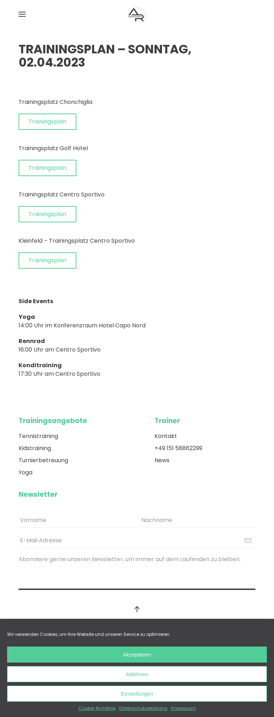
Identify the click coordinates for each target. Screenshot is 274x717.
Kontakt (165, 436)
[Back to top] (137, 609)
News (161, 460)
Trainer (167, 421)
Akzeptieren (137, 655)
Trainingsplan (47, 121)
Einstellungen (137, 694)
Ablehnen (137, 674)
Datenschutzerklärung (143, 708)
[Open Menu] (22, 14)
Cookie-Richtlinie (97, 708)
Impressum (183, 708)
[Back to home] (137, 14)
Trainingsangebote (53, 421)
